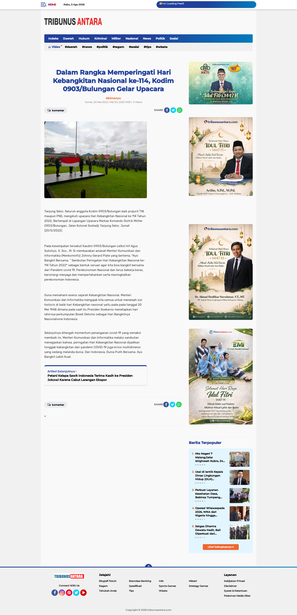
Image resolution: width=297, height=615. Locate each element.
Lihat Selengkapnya (221, 546)
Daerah (68, 38)
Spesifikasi (135, 585)
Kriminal (100, 38)
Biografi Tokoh (107, 580)
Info (161, 580)
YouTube (86, 594)
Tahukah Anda (108, 590)
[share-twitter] (173, 110)
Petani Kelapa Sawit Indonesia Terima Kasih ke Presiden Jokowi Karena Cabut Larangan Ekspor (90, 378)
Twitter (78, 594)
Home (52, 4)
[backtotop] (148, 567)
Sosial (174, 38)
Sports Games (167, 585)
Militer (116, 38)
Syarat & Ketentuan (235, 590)
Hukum (84, 38)
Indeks (53, 38)
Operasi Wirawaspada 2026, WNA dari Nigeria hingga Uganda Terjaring (210, 511)
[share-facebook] (167, 110)
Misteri (193, 580)
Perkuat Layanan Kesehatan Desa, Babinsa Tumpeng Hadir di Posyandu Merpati (207, 493)
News (147, 38)
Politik (160, 38)
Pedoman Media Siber (237, 595)
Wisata (162, 47)
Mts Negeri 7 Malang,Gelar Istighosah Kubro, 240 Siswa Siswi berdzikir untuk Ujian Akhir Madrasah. (210, 457)
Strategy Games (198, 585)
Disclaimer (230, 585)
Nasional (132, 38)
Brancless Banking (140, 580)
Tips (148, 47)
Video (56, 47)
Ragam (119, 47)
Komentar (56, 110)
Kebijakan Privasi (234, 580)
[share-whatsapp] (179, 110)
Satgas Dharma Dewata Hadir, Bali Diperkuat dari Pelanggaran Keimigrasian (208, 530)
